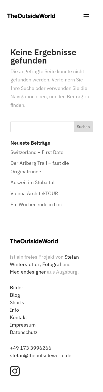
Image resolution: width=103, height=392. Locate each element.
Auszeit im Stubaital (32, 182)
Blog (15, 295)
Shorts (17, 302)
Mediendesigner (28, 272)
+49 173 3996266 (30, 348)
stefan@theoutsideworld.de (40, 355)
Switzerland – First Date (36, 152)
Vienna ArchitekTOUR (34, 193)
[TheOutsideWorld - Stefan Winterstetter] (31, 16)
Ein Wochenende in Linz (36, 204)
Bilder (16, 287)
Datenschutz (23, 332)
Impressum (23, 325)
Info (14, 310)
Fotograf (51, 264)
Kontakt (18, 317)
